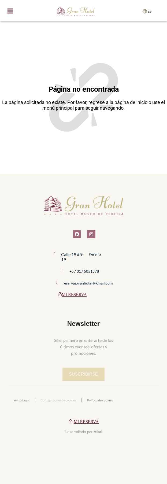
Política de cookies (100, 400)
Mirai (98, 432)
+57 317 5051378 (84, 271)
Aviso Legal (21, 400)
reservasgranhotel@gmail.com (87, 283)
